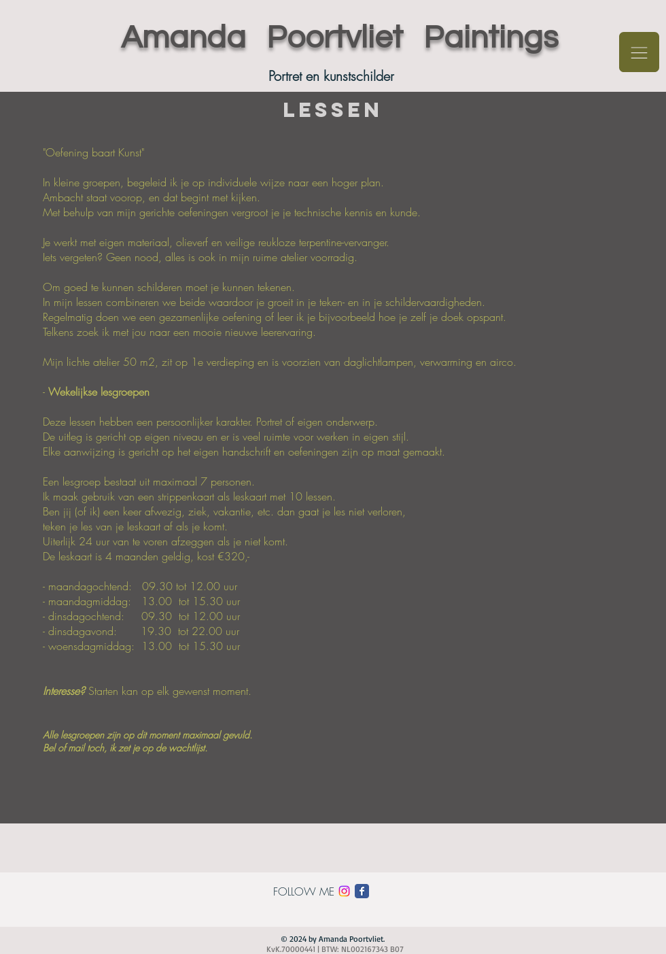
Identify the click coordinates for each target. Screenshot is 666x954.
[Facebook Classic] (362, 891)
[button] (639, 52)
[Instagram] (344, 891)
